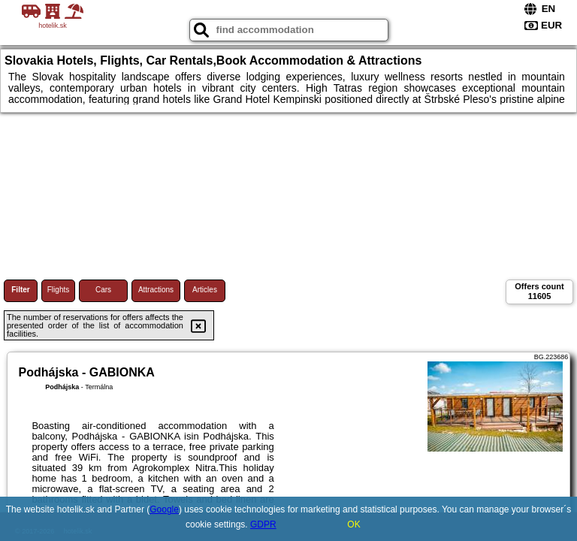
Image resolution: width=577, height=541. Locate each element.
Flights (58, 290)
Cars (103, 290)
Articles (204, 290)
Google (164, 509)
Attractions (156, 290)
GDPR (263, 524)
